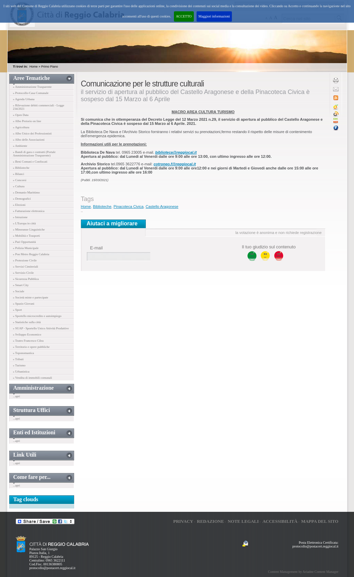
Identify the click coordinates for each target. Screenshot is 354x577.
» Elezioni (19, 205)
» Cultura (19, 186)
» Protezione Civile (25, 260)
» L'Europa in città (24, 223)
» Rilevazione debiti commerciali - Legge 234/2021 (38, 107)
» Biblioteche (21, 167)
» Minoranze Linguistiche (29, 229)
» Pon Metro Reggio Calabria (31, 254)
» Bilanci (18, 174)
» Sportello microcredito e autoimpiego (37, 316)
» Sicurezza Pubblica (26, 279)
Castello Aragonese (161, 206)
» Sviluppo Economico (27, 334)
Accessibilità (279, 521)
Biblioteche (102, 206)
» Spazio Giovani (24, 303)
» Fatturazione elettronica (29, 211)
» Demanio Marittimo (26, 192)
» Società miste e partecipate (30, 297)
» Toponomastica (23, 353)
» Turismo (19, 365)
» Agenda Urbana (24, 99)
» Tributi (18, 359)
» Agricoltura (21, 127)
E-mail (96, 247)
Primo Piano (49, 66)
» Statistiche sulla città (27, 322)
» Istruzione (20, 217)
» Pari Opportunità (24, 242)
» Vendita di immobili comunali (32, 377)
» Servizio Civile (23, 272)
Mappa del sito (320, 521)
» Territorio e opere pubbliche (31, 347)
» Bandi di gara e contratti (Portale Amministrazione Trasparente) (34, 153)
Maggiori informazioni (214, 16)
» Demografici (22, 198)
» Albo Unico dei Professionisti (32, 133)
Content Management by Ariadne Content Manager (303, 572)
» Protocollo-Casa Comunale (31, 93)
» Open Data (20, 115)
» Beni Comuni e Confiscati (30, 161)
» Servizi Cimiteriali (25, 266)
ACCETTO (184, 16)
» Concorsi (19, 180)
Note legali (243, 521)
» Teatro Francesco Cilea (28, 340)
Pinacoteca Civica (128, 206)
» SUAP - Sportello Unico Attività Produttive (41, 328)
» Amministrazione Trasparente (32, 87)
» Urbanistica (21, 371)
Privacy (183, 521)
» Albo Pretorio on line (27, 121)
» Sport (17, 309)
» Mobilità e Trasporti (26, 235)
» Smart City (21, 285)
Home (34, 66)
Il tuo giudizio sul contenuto (269, 246)
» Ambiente (20, 146)
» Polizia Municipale (26, 248)
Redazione (210, 521)
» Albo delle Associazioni (29, 139)
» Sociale (18, 291)
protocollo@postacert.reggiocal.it (52, 568)
